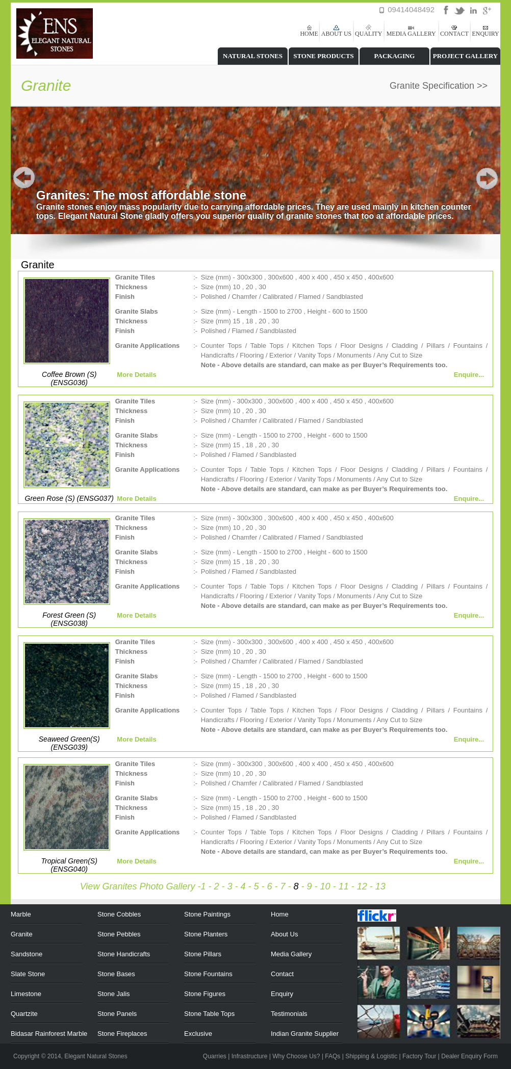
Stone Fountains (208, 974)
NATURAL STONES (253, 56)
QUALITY (368, 33)
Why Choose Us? (296, 1056)
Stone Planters (205, 934)
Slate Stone (28, 974)
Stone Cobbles (119, 914)
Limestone (26, 994)
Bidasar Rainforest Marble (49, 1033)
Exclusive (198, 1033)
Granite (22, 934)
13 (380, 886)
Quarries (214, 1056)
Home (280, 914)
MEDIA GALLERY (411, 33)
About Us (284, 934)
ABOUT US (336, 33)
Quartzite (24, 1013)
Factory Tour (419, 1056)
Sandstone (26, 954)
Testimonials (289, 1013)
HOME (309, 33)
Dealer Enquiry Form (469, 1056)
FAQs (332, 1056)
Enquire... (469, 374)
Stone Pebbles (119, 934)
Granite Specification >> (439, 86)
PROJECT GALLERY (465, 56)
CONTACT (454, 33)
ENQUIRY (485, 33)
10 (325, 886)
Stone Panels (117, 1013)
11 (344, 886)
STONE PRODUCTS (323, 56)
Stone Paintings (207, 914)
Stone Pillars (202, 954)
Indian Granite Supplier (305, 1033)
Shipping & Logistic (371, 1056)
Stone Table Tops (209, 1013)
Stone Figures (204, 994)
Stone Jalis (113, 994)
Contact (282, 974)
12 (362, 886)
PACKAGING (394, 56)
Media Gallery (291, 954)
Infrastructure (250, 1056)
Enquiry (282, 994)
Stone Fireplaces (122, 1033)
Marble (21, 914)
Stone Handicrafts (123, 954)
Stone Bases (116, 974)
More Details (136, 374)
